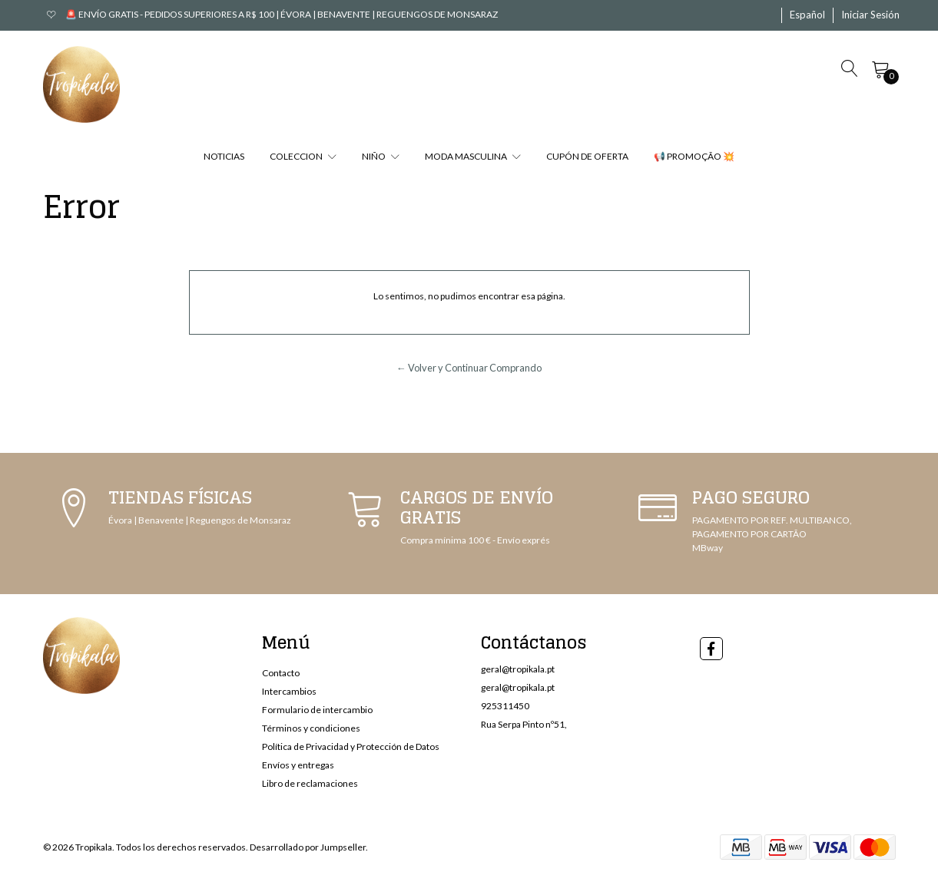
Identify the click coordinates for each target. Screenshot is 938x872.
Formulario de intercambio (317, 709)
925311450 (505, 706)
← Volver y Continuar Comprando (469, 368)
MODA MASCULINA (473, 156)
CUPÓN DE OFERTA (587, 156)
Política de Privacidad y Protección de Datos (350, 746)
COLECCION (303, 156)
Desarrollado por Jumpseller (308, 847)
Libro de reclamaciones (310, 783)
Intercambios (289, 691)
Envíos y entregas (298, 765)
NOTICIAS (224, 156)
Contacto (281, 673)
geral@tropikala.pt (518, 669)
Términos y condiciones (311, 728)
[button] (807, 15)
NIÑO (380, 156)
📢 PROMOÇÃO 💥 (694, 156)
